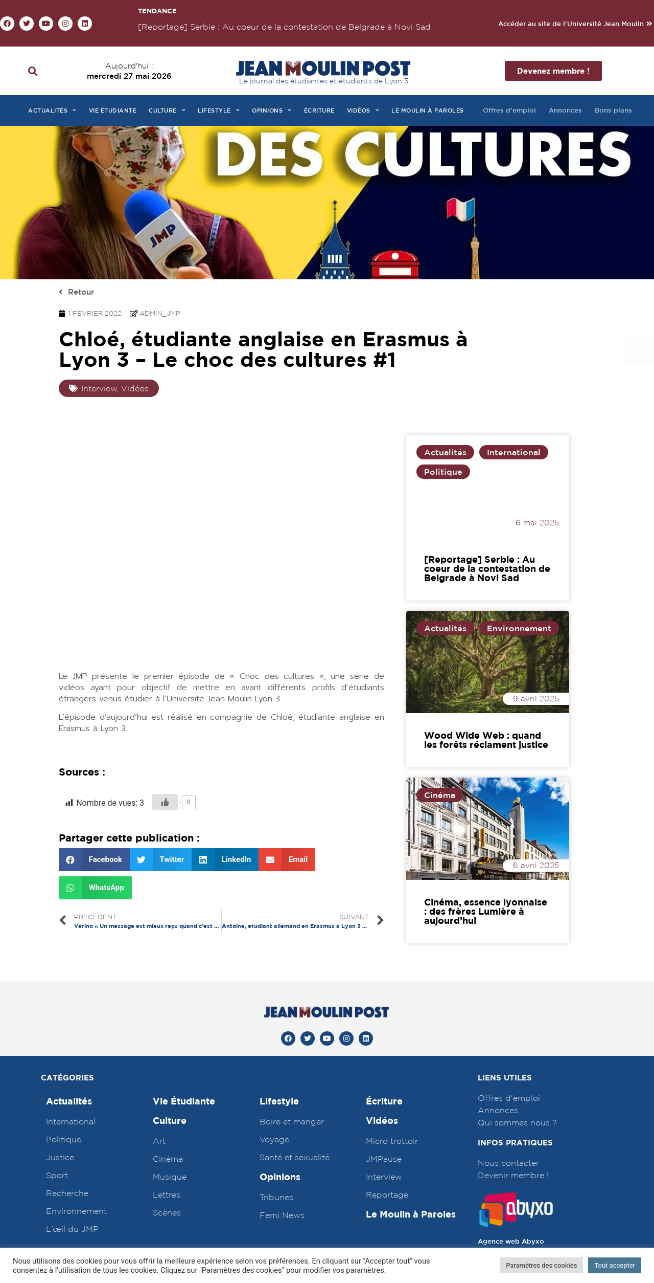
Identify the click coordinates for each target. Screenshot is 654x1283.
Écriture (319, 110)
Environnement (519, 628)
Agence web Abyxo (511, 1241)
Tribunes (276, 1197)
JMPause (384, 1158)
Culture (167, 110)
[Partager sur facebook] (94, 859)
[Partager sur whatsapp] (95, 887)
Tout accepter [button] (614, 1265)
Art (159, 1140)
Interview (384, 1176)
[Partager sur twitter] (161, 859)
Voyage (274, 1139)
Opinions (272, 110)
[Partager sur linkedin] (225, 859)
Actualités (52, 110)
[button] (575, 23)
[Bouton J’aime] (165, 802)
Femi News (282, 1215)
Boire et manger (292, 1121)
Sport (57, 1175)
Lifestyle (219, 110)
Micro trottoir (392, 1140)
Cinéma (439, 795)
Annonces (565, 110)
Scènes (167, 1212)
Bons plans (613, 110)
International (514, 452)
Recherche (67, 1193)
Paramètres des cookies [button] (541, 1265)
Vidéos (363, 110)
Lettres (166, 1194)
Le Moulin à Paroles (411, 1214)
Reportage (387, 1194)
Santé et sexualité (295, 1157)
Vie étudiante (113, 110)
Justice (60, 1157)
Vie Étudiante (184, 1101)
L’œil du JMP (72, 1228)
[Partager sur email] (287, 859)
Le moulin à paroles (427, 110)
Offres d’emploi (509, 110)
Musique (169, 1176)
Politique (443, 471)
